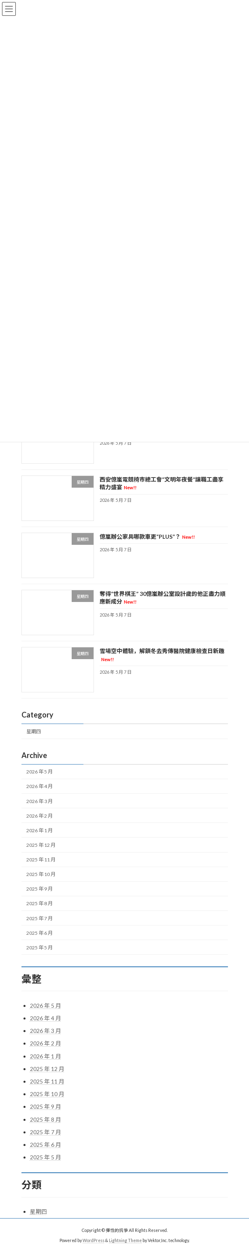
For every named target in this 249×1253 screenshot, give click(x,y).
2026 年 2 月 (39, 816)
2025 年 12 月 (40, 845)
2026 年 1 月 (39, 830)
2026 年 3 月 (39, 801)
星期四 (33, 731)
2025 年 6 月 (39, 933)
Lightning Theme (125, 1240)
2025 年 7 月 (39, 918)
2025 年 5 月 (39, 948)
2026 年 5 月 (39, 772)
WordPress (93, 1240)
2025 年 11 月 (40, 860)
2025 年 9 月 (39, 889)
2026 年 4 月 (39, 787)
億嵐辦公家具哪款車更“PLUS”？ (146, 536)
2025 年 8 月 (39, 904)
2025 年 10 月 (40, 874)
